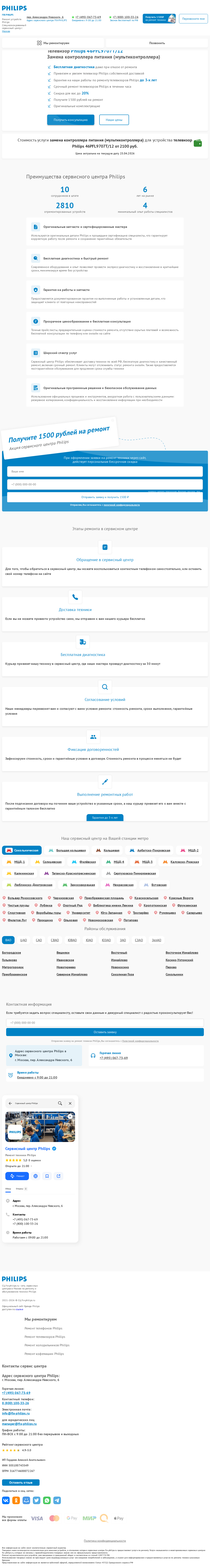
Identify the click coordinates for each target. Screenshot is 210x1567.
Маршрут (17, 1176)
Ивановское (65, 960)
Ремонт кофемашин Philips (44, 1354)
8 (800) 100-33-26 (15, 1403)
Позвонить (157, 43)
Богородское (11, 953)
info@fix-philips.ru (16, 1413)
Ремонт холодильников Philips (47, 1345)
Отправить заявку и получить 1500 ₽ (105, 497)
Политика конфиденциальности (105, 1541)
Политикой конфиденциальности (140, 1040)
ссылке (19, 1309)
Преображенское (14, 974)
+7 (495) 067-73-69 (88, 17)
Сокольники (174, 974)
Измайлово (119, 960)
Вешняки (63, 953)
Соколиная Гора (122, 974)
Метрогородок (13, 967)
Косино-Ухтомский (179, 960)
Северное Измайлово (72, 974)
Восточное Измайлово (182, 953)
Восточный (119, 953)
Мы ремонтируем (53, 42)
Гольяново (9, 960)
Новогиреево (66, 967)
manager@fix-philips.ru (19, 1424)
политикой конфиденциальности (122, 504)
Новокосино (120, 967)
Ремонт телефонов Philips (44, 1328)
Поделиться (6, 1500)
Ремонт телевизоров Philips (45, 1337)
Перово (171, 967)
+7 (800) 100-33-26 (125, 17)
